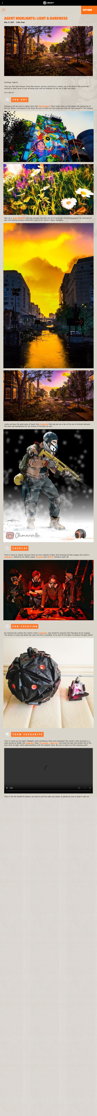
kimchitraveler (44, 106)
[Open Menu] (3, 10)
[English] (48, 1061)
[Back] (48, 833)
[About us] (48, 1099)
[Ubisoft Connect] (48, 1094)
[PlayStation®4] (69, 996)
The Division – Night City (48, 743)
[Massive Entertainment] (32, 992)
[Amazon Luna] (69, 1005)
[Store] (48, 1090)
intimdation (42, 633)
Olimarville (44, 424)
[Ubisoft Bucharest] (32, 996)
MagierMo (30, 743)
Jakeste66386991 (18, 218)
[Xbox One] (69, 992)
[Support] (48, 1108)
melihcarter (8, 557)
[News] (48, 1103)
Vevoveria (39, 557)
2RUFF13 (50, 557)
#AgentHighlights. (75, 798)
